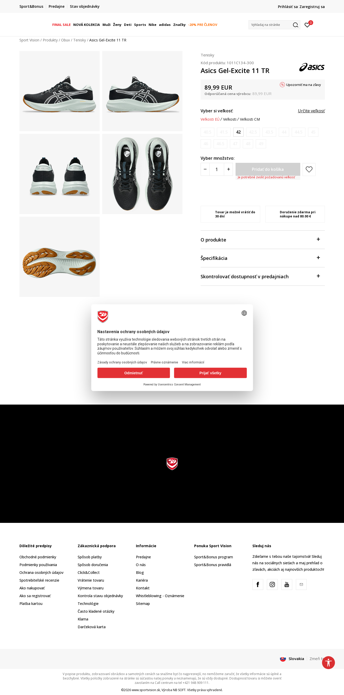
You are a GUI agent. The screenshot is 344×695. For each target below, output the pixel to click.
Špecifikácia (260, 257)
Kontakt (143, 588)
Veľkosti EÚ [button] (210, 119)
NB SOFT (179, 690)
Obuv (65, 40)
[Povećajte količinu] (228, 169)
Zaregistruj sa (312, 6)
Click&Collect (89, 572)
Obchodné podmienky (37, 556)
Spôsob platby (90, 556)
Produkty (50, 40)
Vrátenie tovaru (91, 580)
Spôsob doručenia (93, 564)
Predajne (143, 556)
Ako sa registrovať (34, 595)
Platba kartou (30, 603)
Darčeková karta (92, 626)
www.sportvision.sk (146, 690)
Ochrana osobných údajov (41, 572)
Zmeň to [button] (317, 658)
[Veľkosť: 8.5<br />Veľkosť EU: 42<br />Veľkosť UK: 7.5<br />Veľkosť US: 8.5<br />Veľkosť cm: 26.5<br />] (238, 132)
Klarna (83, 619)
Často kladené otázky (96, 611)
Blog (140, 572)
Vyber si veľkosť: (217, 110)
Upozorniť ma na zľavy (303, 84)
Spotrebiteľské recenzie (39, 580)
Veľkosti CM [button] (250, 119)
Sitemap (143, 603)
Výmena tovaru (91, 588)
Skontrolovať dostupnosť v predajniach (260, 276)
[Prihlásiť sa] (307, 24)
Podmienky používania (38, 564)
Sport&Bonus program (213, 556)
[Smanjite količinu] (205, 169)
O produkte (260, 239)
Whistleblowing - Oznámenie (160, 595)
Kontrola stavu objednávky (100, 595)
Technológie (88, 603)
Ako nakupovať (32, 588)
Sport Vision (29, 40)
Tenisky (79, 40)
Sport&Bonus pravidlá (212, 564)
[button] (274, 24)
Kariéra (142, 580)
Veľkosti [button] (229, 119)
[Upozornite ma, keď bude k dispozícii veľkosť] (207, 132)
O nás (141, 564)
